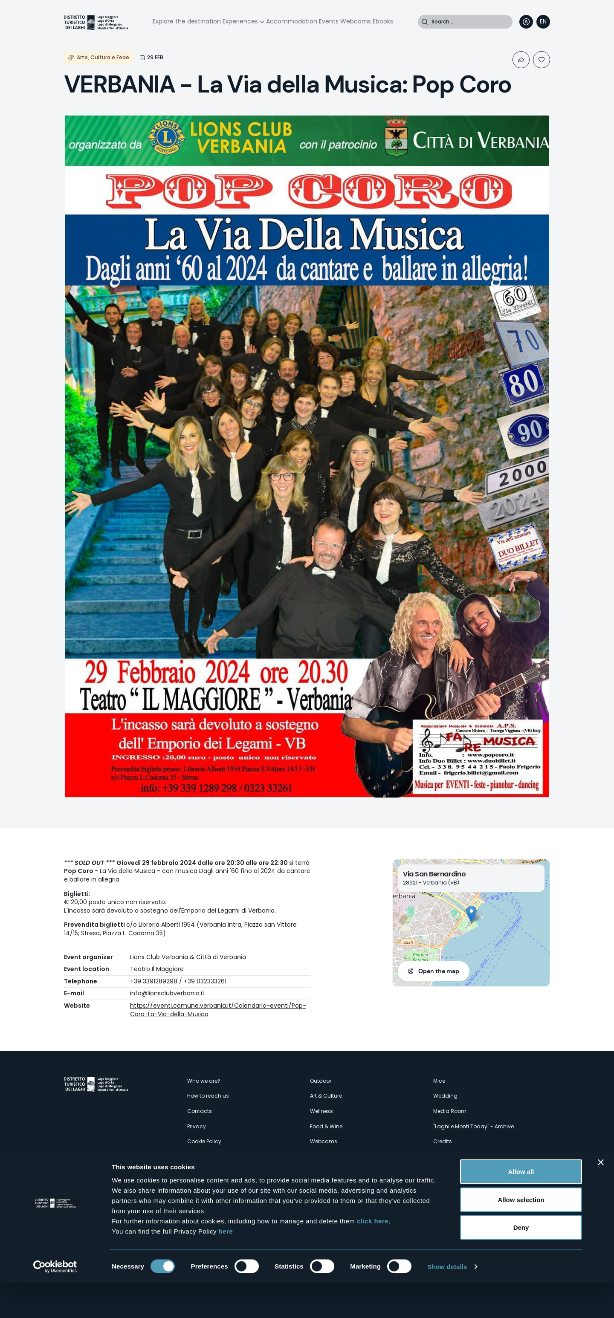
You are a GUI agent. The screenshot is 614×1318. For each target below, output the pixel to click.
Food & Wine (326, 1126)
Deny (521, 1262)
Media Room (449, 1111)
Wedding (445, 1095)
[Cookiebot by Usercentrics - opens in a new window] (55, 1301)
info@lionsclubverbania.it (167, 993)
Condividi (521, 59)
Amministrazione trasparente (225, 1156)
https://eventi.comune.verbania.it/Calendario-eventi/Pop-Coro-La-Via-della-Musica (218, 1009)
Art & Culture (326, 1095)
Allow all (521, 1206)
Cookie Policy (204, 1141)
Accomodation (330, 1171)
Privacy (196, 1126)
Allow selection (521, 1234)
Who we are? (203, 1080)
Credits (442, 1141)
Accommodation (291, 21)
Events (329, 21)
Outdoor (320, 1080)
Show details (447, 1301)
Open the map (438, 971)
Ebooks (383, 21)
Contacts (199, 1111)
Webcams (355, 21)
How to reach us (208, 1095)
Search (425, 22)
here (226, 1265)
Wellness (321, 1111)
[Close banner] (601, 1197)
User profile (526, 22)
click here (372, 1255)
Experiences (240, 21)
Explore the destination (187, 21)
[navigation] (543, 22)
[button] (471, 914)
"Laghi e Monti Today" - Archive (473, 1126)
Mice (439, 1080)
